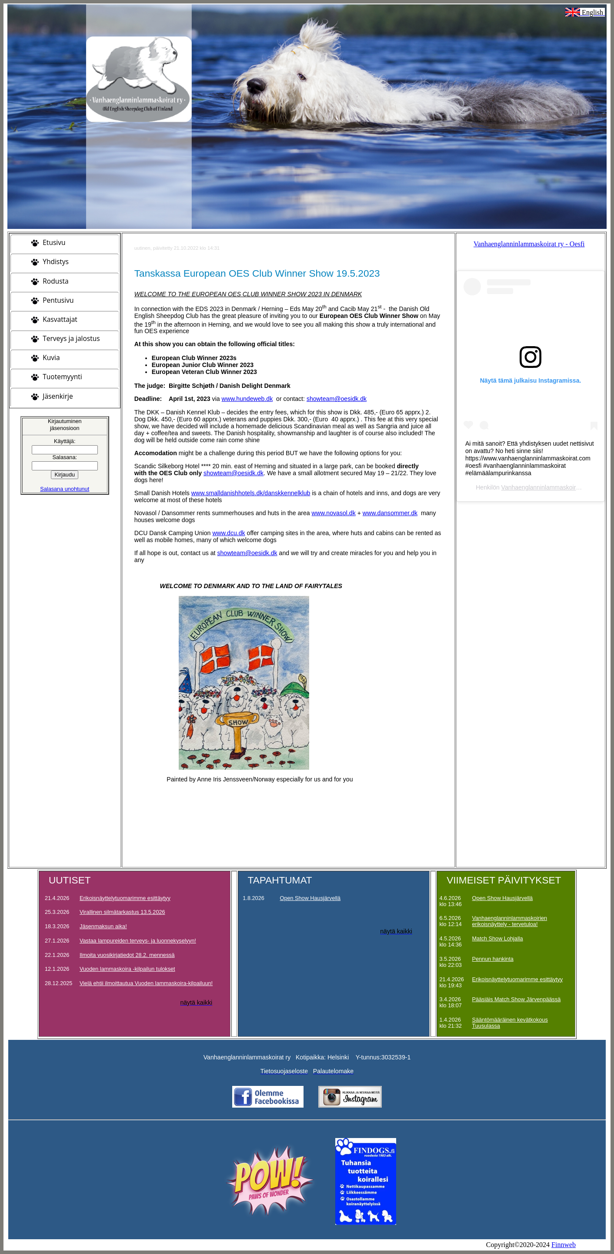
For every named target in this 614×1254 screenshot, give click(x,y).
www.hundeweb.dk (247, 398)
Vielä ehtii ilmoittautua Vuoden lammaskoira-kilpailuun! (146, 983)
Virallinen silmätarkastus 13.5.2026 (122, 912)
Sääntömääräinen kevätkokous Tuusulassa (510, 1023)
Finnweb (563, 1244)
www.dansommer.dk (390, 513)
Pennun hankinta (493, 959)
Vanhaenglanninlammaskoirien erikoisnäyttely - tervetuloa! (509, 921)
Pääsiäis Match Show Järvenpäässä (516, 999)
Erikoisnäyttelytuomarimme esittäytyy (125, 898)
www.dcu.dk (228, 532)
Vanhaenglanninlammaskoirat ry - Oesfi (529, 244)
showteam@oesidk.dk (337, 398)
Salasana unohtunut (64, 489)
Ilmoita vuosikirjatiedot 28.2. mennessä (127, 955)
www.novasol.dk (334, 513)
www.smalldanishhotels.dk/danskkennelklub (250, 493)
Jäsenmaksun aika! (103, 926)
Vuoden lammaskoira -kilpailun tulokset (127, 969)
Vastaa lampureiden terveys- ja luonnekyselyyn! (138, 941)
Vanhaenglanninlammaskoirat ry (544, 487)
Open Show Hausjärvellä (310, 898)
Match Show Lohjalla (497, 939)
